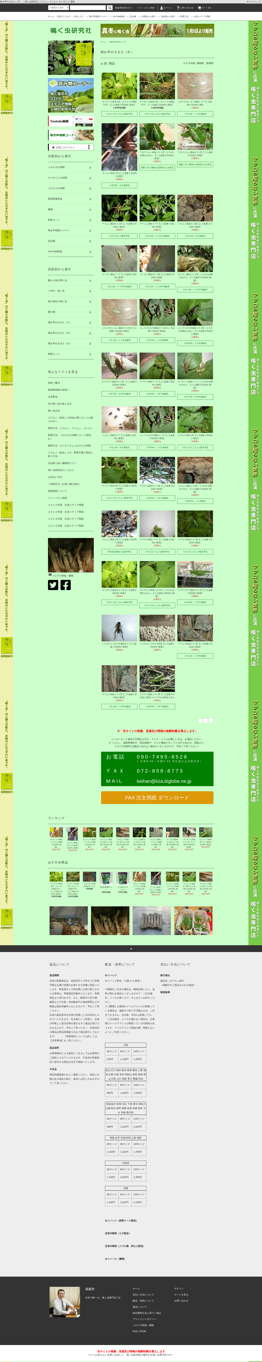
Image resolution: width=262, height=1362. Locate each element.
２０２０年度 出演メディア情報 (66, 505)
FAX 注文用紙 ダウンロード (157, 797)
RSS (135, 1331)
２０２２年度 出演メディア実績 (66, 511)
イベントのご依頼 (146, 8)
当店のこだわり (64, 16)
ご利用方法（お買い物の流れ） (64, 484)
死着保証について (57, 491)
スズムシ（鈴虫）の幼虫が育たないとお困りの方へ (70, 419)
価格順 (200, 63)
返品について (140, 1306)
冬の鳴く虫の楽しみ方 (60, 403)
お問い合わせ (184, 8)
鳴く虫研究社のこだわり (61, 470)
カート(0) (204, 8)
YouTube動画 (117, 16)
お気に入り (78, 16)
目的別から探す (166, 16)
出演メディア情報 (200, 16)
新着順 (209, 63)
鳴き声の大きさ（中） (118, 42)
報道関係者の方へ (124, 8)
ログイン (165, 8)
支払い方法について (143, 1294)
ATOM (142, 1331)
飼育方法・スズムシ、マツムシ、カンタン (70, 428)
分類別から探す (147, 16)
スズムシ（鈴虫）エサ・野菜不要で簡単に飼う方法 (70, 454)
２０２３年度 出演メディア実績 (66, 518)
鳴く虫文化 (54, 410)
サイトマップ (253, 1)
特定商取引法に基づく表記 (147, 1313)
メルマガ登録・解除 (60, 575)
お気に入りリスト (63, 147)
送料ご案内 (54, 382)
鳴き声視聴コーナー (96, 16)
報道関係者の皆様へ (58, 389)
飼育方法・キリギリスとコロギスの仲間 (69, 445)
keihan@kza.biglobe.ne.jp (164, 781)
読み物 (131, 16)
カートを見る (181, 1294)
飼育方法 (183, 16)
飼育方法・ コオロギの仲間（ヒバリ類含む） (69, 437)
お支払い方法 (55, 477)
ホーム (51, 16)
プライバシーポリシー (144, 1319)
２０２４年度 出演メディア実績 (66, 525)
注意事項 (52, 396)
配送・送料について (143, 1300)
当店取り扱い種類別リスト (62, 463)
